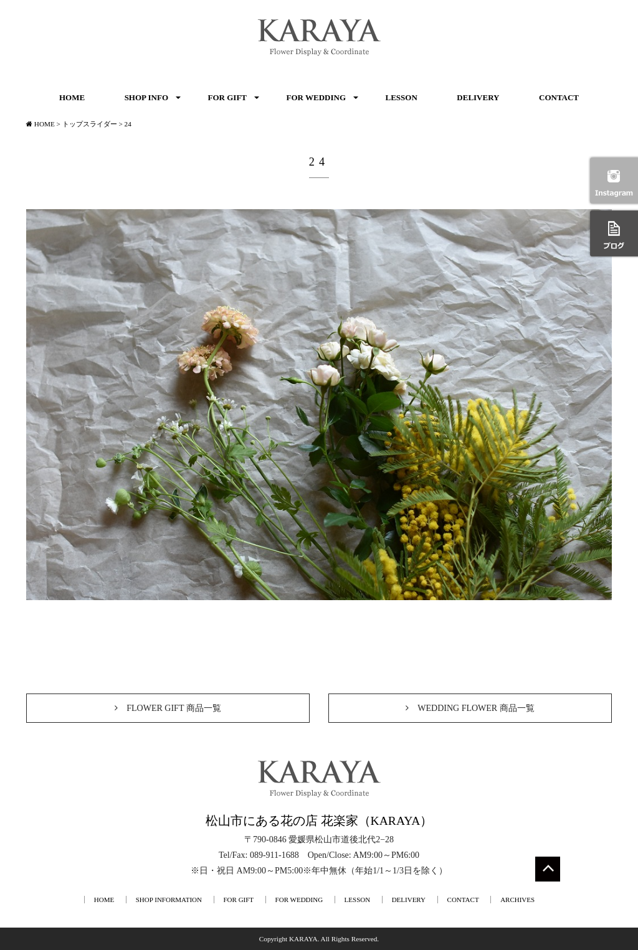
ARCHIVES (517, 899)
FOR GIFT (227, 97)
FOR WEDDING (316, 97)
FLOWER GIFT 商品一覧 (168, 708)
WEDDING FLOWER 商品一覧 (470, 708)
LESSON (401, 97)
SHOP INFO (146, 97)
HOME (72, 97)
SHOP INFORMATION (169, 899)
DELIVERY (478, 97)
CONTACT (559, 97)
